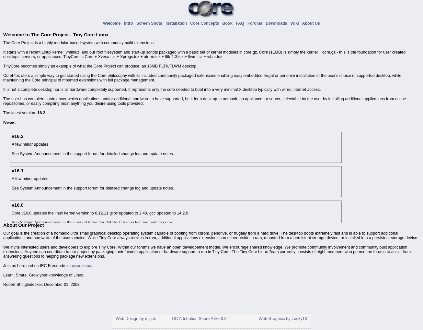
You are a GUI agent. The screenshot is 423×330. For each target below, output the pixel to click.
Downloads (277, 23)
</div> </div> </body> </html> (211, 318)
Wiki (296, 23)
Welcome (113, 23)
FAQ (241, 23)
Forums (256, 23)
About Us (311, 23)
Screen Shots (150, 23)
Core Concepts (205, 23)
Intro (129, 23)
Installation (177, 23)
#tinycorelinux (78, 265)
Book (228, 23)
